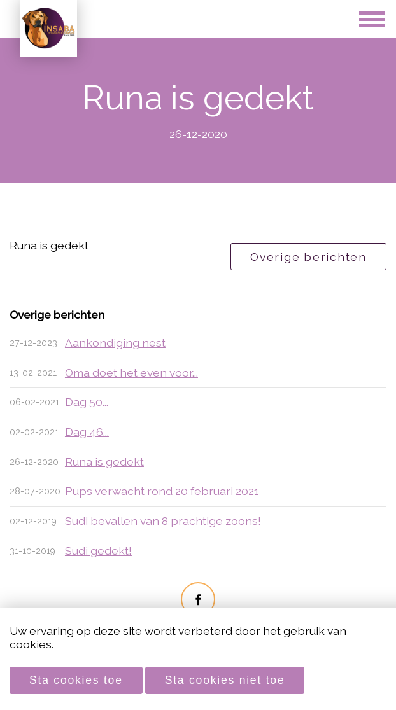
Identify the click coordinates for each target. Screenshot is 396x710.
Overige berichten (308, 256)
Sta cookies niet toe (225, 680)
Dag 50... (86, 401)
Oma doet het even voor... (131, 372)
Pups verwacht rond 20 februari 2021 (162, 491)
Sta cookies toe (76, 680)
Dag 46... (87, 431)
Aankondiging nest (115, 342)
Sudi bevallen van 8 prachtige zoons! (163, 520)
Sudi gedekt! (98, 550)
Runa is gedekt (104, 461)
